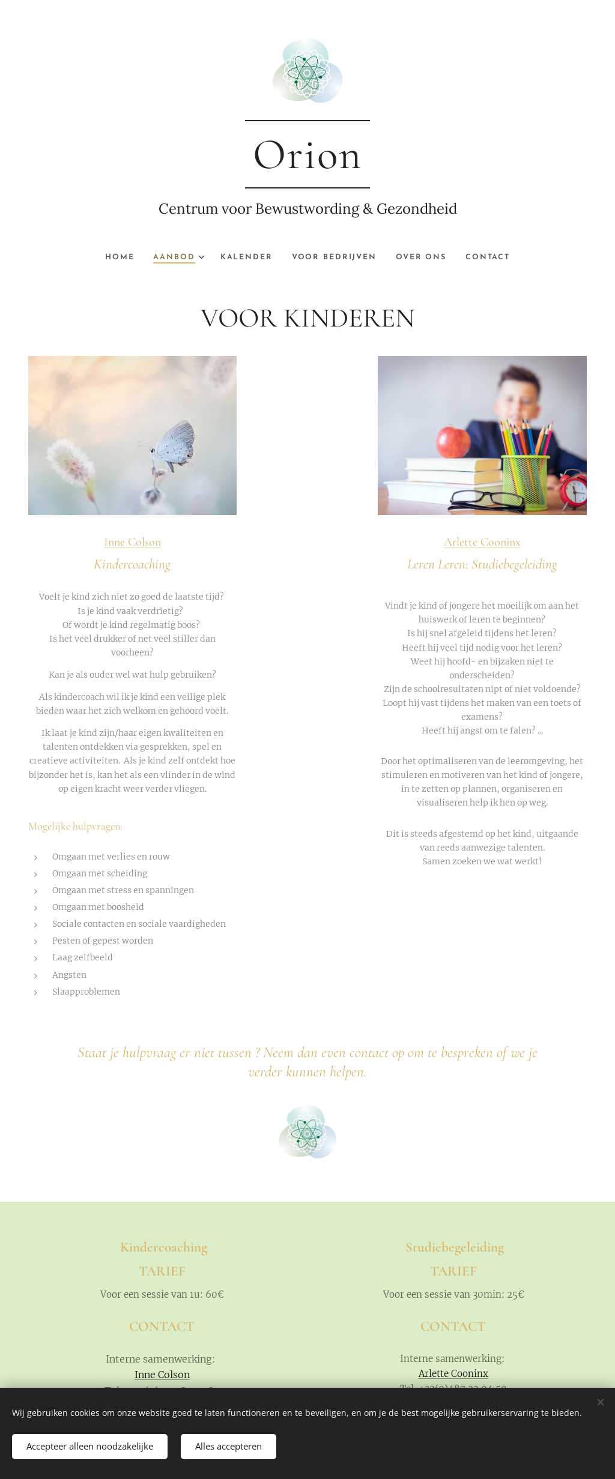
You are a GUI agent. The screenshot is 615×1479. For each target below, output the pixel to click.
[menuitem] (114, 257)
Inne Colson (132, 541)
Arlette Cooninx (482, 542)
